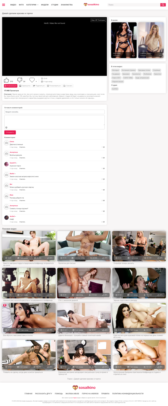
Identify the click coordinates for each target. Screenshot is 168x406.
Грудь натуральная (142, 78)
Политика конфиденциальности (128, 394)
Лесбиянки (147, 74)
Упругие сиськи (117, 81)
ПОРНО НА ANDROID (90, 394)
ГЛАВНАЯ (28, 394)
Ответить (22, 147)
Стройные (156, 70)
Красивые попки (144, 70)
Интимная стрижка (128, 70)
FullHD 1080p (128, 78)
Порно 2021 (116, 78)
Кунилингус (136, 74)
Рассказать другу (43, 394)
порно (75, 398)
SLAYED (115, 89)
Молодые (115, 70)
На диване (116, 74)
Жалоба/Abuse (72, 394)
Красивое (126, 74)
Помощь (59, 394)
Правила (105, 394)
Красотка (157, 74)
